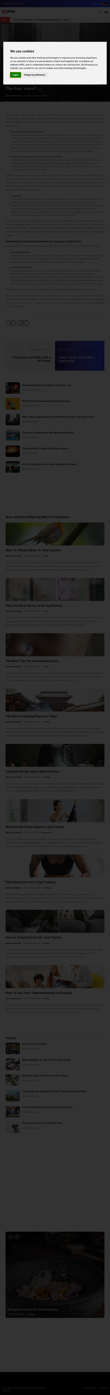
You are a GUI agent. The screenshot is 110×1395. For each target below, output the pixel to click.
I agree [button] (15, 75)
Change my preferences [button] (34, 75)
